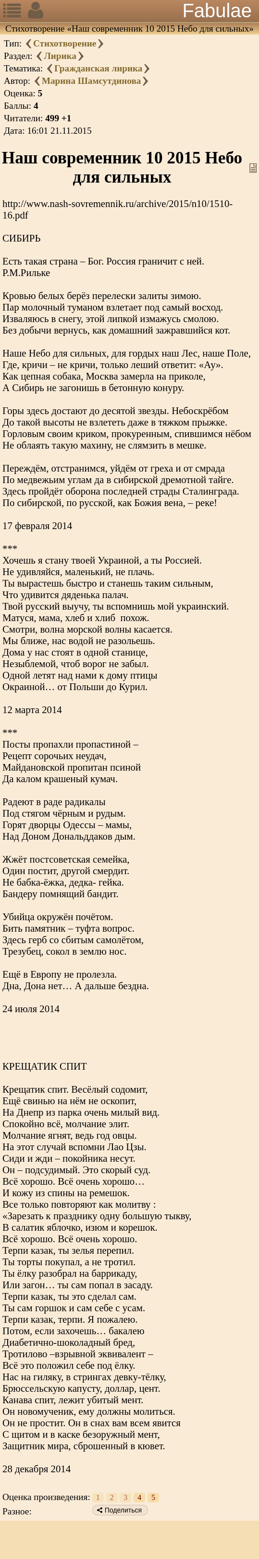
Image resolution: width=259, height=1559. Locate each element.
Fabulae (217, 10)
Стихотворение (64, 43)
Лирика (60, 56)
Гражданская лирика (98, 68)
